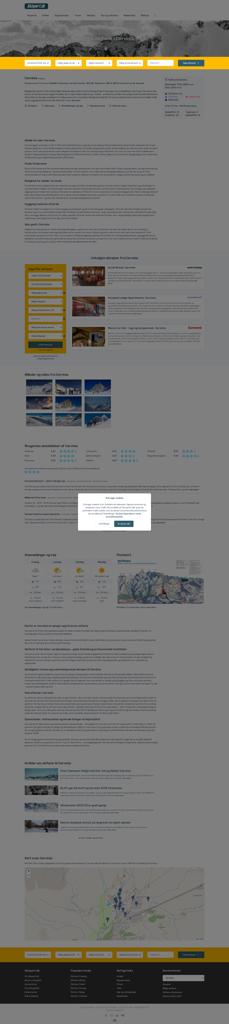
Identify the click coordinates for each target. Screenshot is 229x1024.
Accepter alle (124, 524)
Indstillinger (104, 524)
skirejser (191, 63)
